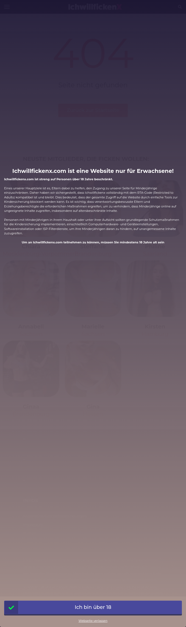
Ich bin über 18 (57, 607)
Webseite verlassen (93, 621)
